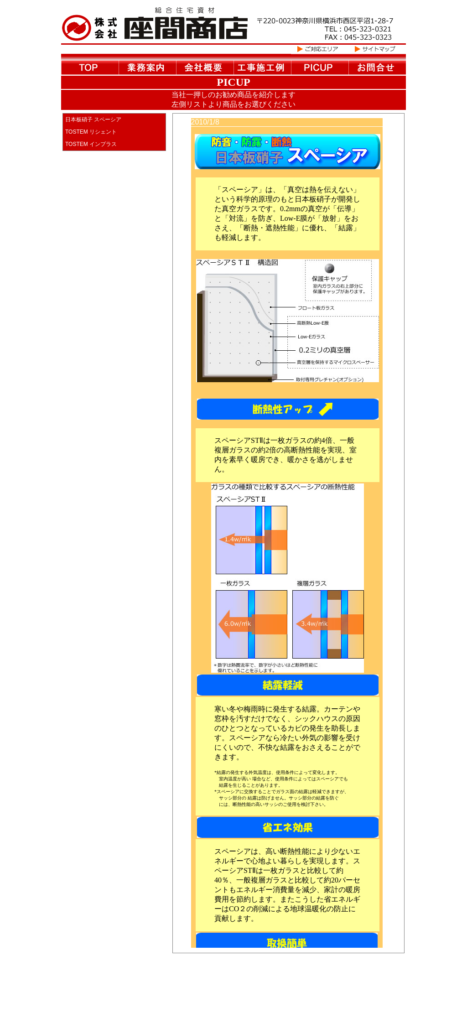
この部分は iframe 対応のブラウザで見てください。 (293, 537)
